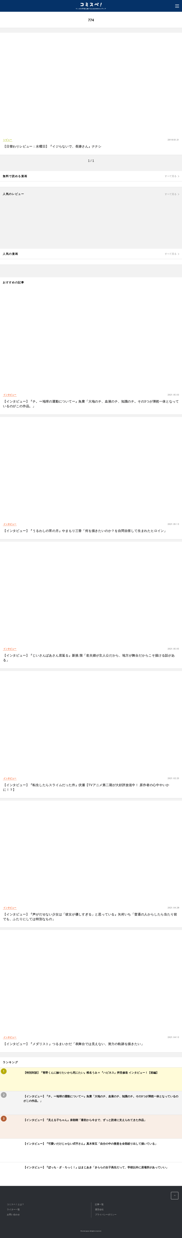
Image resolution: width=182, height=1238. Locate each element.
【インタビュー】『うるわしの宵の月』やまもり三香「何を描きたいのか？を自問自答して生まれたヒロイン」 (85, 531)
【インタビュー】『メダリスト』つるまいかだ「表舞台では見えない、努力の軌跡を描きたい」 (73, 1044)
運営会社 (99, 1209)
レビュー (7, 140)
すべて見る (171, 176)
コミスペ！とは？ (15, 1204)
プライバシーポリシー (106, 1214)
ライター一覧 (13, 1209)
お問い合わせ (13, 1214)
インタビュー (9, 395)
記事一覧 (99, 1204)
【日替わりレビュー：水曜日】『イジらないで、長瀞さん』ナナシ (52, 146)
